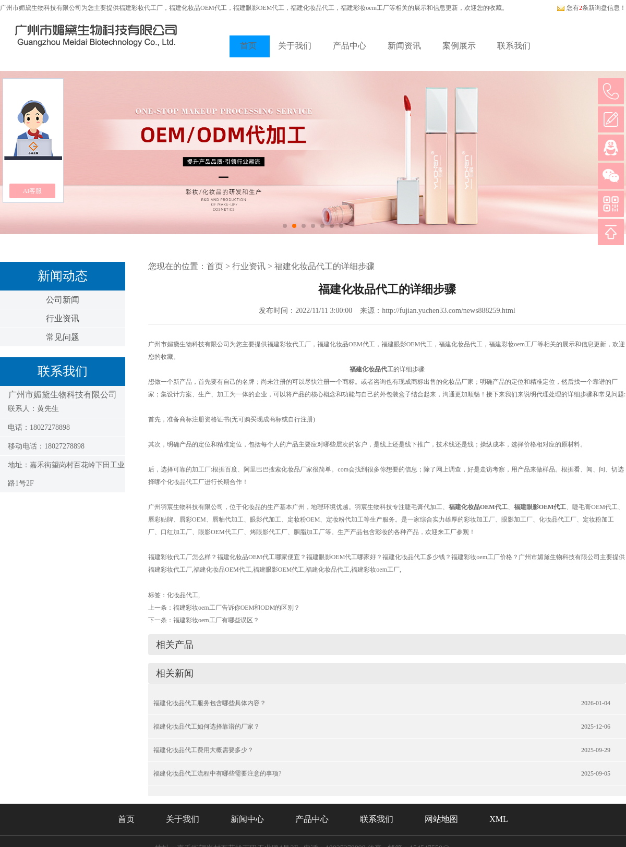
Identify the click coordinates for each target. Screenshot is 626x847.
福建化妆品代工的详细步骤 (324, 266)
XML (498, 819)
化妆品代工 (182, 595)
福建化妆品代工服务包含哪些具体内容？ (209, 703)
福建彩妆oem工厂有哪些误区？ (216, 620)
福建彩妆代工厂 (141, 7)
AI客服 (32, 191)
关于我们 (294, 45)
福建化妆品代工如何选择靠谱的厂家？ (206, 726)
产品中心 (349, 45)
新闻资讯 (404, 45)
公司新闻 (62, 299)
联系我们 (514, 45)
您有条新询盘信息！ (591, 7)
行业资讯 (62, 318)
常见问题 (62, 337)
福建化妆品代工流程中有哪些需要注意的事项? (217, 773)
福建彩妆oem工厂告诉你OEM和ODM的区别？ (236, 607)
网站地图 (441, 819)
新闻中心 (247, 819)
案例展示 (459, 45)
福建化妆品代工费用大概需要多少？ (203, 750)
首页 (248, 45)
